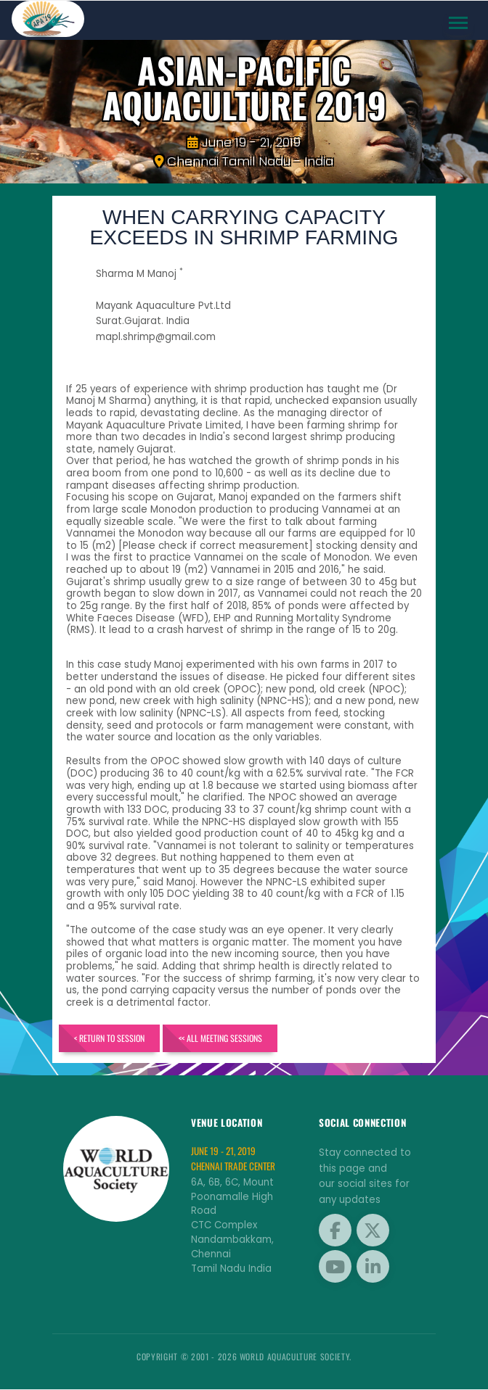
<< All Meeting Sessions (221, 1039)
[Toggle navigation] (458, 23)
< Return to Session (109, 1039)
